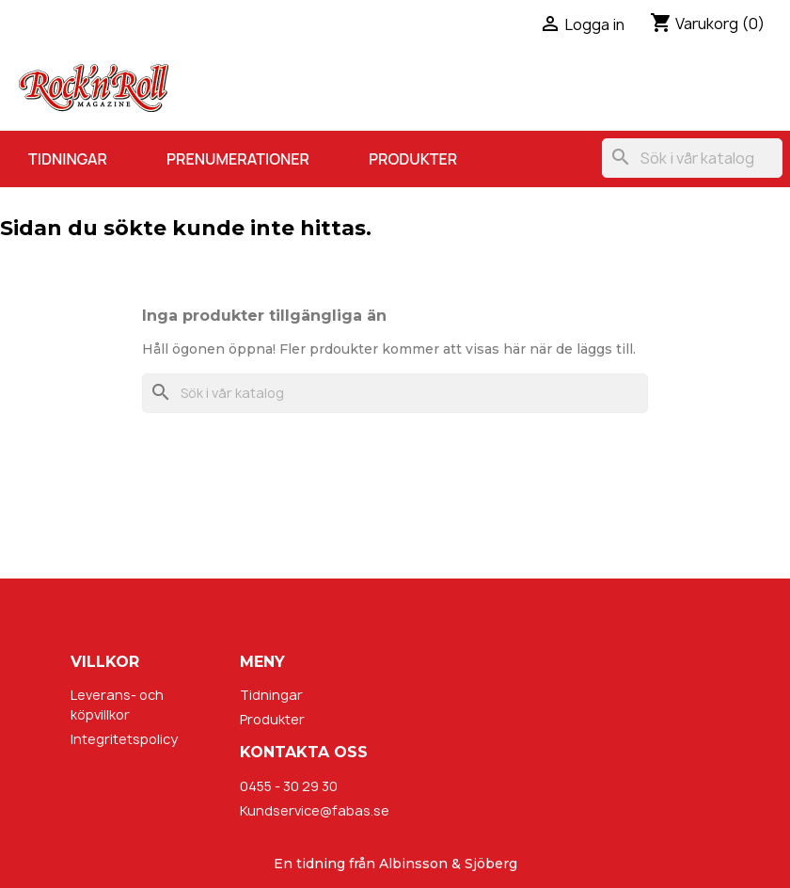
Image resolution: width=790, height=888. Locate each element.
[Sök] (692, 158)
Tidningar (67, 159)
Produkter (413, 159)
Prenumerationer (237, 159)
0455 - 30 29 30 (289, 786)
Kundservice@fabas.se (314, 810)
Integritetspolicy (124, 739)
